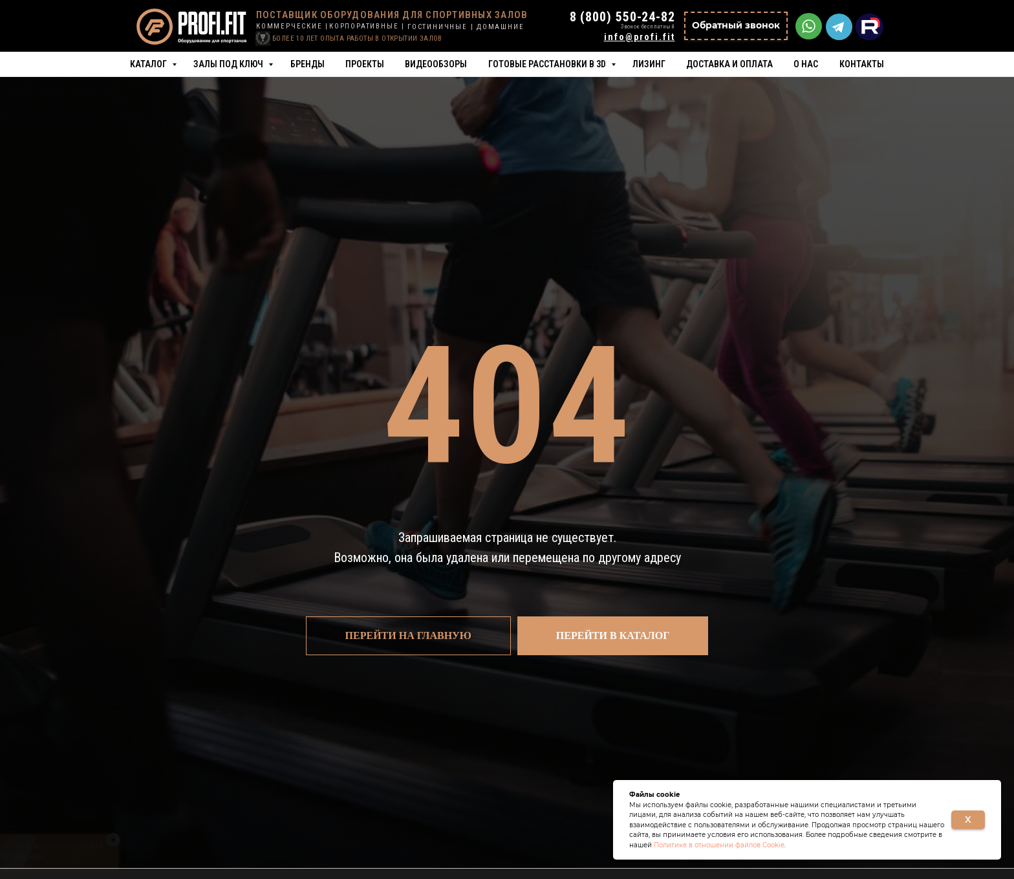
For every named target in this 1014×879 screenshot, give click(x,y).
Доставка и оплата (729, 64)
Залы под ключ (229, 64)
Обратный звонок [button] (736, 25)
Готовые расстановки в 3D (548, 64)
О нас (805, 64)
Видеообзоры (436, 64)
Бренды (307, 64)
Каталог (149, 64)
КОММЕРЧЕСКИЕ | (292, 26)
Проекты (364, 64)
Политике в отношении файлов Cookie (719, 845)
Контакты (861, 64)
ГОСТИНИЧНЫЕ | (440, 27)
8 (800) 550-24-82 (622, 17)
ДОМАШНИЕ (500, 27)
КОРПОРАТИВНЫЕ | (367, 26)
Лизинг (648, 64)
